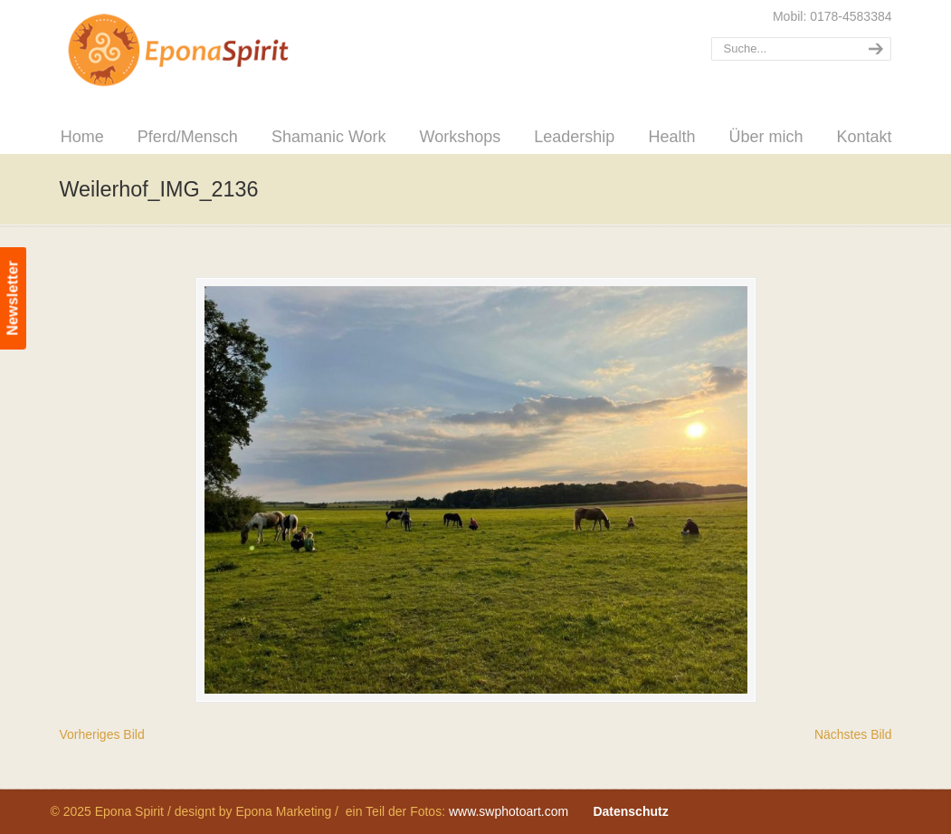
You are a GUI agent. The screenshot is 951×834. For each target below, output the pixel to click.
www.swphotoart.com (508, 811)
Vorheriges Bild (102, 734)
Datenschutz (630, 811)
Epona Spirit (218, 50)
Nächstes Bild (853, 734)
